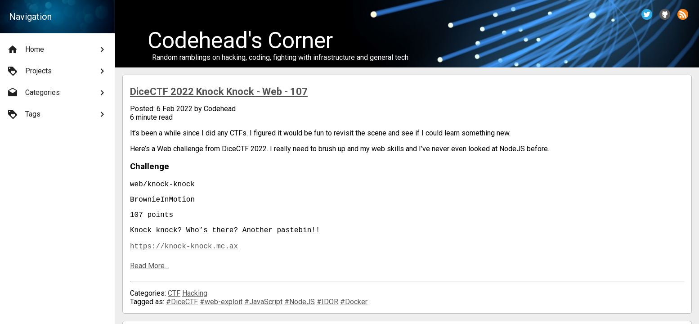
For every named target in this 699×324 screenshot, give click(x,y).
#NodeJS (299, 309)
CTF (174, 300)
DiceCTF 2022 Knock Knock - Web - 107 (219, 91)
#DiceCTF (182, 309)
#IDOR (327, 309)
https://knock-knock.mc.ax (184, 253)
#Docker (353, 309)
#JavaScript (263, 309)
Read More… (149, 273)
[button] (647, 14)
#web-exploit (221, 309)
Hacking (194, 300)
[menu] (57, 82)
